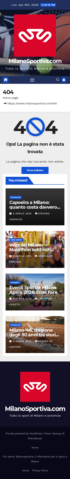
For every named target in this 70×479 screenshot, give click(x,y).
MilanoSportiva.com (35, 61)
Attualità (15, 197)
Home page (10, 98)
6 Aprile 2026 (22, 213)
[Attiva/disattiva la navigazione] (32, 80)
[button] (57, 80)
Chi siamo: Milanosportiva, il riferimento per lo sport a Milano (35, 459)
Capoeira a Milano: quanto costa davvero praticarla (33, 207)
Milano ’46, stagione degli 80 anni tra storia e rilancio (33, 334)
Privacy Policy (40, 470)
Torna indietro (35, 170)
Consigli (14, 282)
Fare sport (16, 240)
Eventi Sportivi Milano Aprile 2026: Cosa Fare (33, 290)
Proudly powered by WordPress (24, 433)
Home (35, 447)
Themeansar (34, 438)
